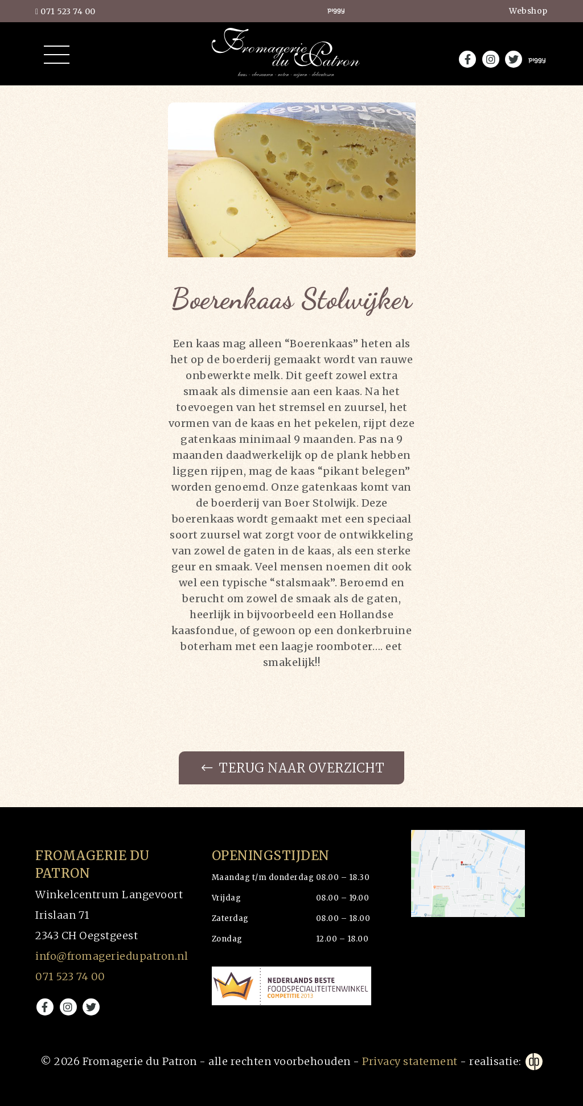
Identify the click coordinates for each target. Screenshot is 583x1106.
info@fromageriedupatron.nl (111, 956)
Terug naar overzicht (293, 768)
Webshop (528, 11)
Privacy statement (410, 1061)
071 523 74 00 (65, 11)
